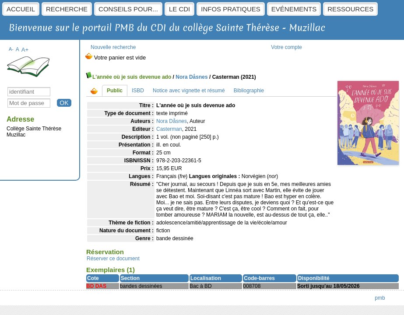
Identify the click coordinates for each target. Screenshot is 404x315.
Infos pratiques (230, 9)
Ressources (350, 9)
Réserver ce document (113, 259)
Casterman (169, 129)
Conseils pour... (128, 9)
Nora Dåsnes (191, 77)
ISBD (138, 91)
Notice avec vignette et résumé (189, 91)
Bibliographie (249, 91)
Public (115, 91)
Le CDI (179, 9)
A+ (25, 49)
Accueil (21, 9)
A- (11, 49)
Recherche (67, 9)
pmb (380, 298)
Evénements (293, 9)
